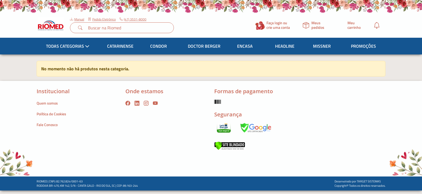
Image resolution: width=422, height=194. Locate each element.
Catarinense (120, 46)
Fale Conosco (47, 124)
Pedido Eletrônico (102, 19)
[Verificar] (229, 145)
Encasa (245, 46)
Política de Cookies (51, 114)
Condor (158, 46)
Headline (284, 46)
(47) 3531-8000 (132, 19)
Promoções (363, 46)
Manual (77, 19)
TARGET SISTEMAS (369, 181)
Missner (322, 46)
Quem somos (47, 103)
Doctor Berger (204, 46)
